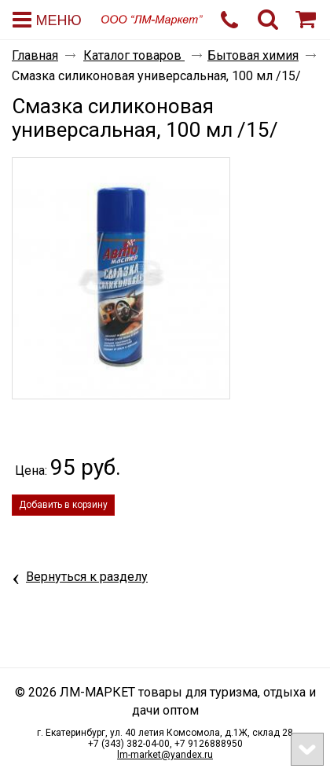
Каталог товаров (134, 55)
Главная (35, 55)
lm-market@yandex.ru (165, 754)
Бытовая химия (253, 55)
